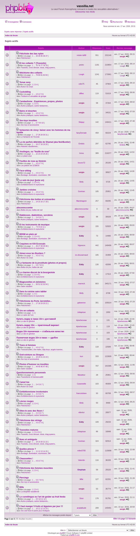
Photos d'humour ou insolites (34, 364)
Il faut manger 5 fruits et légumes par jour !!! (41, 506)
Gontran (81, 191)
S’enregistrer (12, 22)
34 (39, 56)
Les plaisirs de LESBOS (30, 166)
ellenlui (81, 412)
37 (46, 56)
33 (37, 56)
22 (37, 154)
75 (37, 66)
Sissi (82, 498)
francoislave (81, 393)
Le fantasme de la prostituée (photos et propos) (42, 263)
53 (44, 284)
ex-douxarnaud (81, 255)
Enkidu (81, 144)
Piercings (24, 477)
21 (46, 303)
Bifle (21, 487)
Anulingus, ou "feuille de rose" (34, 151)
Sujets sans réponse (13, 32)
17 (39, 144)
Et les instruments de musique (34, 224)
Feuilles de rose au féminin (32, 161)
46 (42, 367)
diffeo (81, 93)
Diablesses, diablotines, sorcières (36, 215)
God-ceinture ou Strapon (31, 355)
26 (46, 154)
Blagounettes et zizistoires (32, 282)
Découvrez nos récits (85, 12)
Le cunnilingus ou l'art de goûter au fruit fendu (42, 497)
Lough (122, 66)
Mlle (81, 479)
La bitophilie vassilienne (30, 492)
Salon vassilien (26, 286)
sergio (122, 56)
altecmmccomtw (24, 207)
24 (42, 154)
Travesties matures (28, 430)
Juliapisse (81, 312)
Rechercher (116, 22)
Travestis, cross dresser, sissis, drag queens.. (38, 68)
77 (42, 66)
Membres (130, 22)
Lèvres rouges (26, 401)
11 (44, 227)
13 (42, 451)
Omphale (81, 470)
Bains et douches (28, 111)
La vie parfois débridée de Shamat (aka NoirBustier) (45, 142)
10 (42, 123)
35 (42, 56)
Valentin (81, 460)
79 (46, 66)
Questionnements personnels (31, 372)
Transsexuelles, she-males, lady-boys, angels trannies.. (42, 350)
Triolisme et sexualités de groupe (33, 96)
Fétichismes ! (26, 58)
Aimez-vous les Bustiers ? (32, 253)
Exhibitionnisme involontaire (33, 391)
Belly (81, 182)
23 (39, 154)
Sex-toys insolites (28, 120)
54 (46, 284)
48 (46, 367)
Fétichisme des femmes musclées (36, 468)
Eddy (81, 236)
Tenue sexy (24, 82)
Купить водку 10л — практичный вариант (37, 325)
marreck (81, 283)
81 (42, 75)
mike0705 (81, 451)
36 (44, 56)
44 (37, 367)
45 (39, 367)
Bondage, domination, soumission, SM (35, 175)
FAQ (105, 22)
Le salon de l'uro (27, 315)
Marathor (81, 375)
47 (44, 367)
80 (39, 75)
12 (39, 451)
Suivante (132, 519)
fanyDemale (81, 133)
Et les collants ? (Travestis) (32, 63)
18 (42, 144)
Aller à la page (119, 519)
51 (39, 284)
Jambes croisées (27, 190)
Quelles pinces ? (27, 449)
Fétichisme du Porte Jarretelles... (35, 301)
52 (42, 284)
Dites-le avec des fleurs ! (31, 411)
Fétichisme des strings (30, 420)
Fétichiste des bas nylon (31, 53)
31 (46, 135)
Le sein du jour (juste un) (31, 180)
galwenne (81, 303)
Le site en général (28, 321)
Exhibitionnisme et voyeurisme (32, 185)
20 (46, 144)
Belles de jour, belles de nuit (31, 210)
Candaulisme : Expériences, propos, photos (41, 101)
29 (42, 135)
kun (81, 356)
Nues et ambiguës (28, 439)
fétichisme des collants (30, 73)
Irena (81, 153)
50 (37, 284)
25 (44, 154)
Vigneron (81, 245)
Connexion (26, 22)
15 (39, 202)
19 (44, 144)
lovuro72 (81, 163)
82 (44, 75)
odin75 (81, 84)
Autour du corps (27, 87)
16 (37, 144)
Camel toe (24, 382)
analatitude (81, 508)
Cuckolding (25, 92)
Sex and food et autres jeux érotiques (35, 511)
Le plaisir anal (26, 156)
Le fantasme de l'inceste (30, 137)
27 (37, 135)
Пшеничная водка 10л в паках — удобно (37, 337)
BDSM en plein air (28, 234)
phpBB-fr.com (74, 535)
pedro (81, 65)
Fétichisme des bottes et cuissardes (37, 199)
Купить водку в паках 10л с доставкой (36, 319)
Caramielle (81, 384)
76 (39, 66)
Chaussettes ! (26, 458)
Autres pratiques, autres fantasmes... (35, 106)
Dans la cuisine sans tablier (33, 291)
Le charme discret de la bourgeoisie (37, 272)
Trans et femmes (27, 345)
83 (46, 75)
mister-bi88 (81, 55)
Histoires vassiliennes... (30, 146)
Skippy (81, 122)
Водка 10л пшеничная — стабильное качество (40, 331)
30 (44, 135)
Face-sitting (25, 170)
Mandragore (81, 201)
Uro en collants (26, 310)
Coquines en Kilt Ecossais (32, 244)
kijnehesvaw (81, 320)
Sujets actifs (28, 32)
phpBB (62, 533)
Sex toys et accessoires (30, 125)
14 (37, 202)
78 (44, 66)
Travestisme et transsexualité (32, 377)
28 (39, 135)
